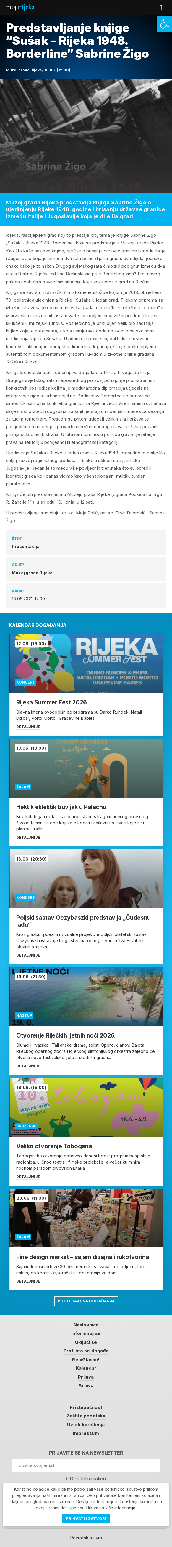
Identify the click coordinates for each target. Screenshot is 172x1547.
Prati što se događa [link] (86, 1351)
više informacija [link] (120, 1507)
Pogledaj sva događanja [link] (86, 1300)
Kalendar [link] (86, 1368)
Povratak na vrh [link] (86, 1538)
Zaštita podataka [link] (85, 1416)
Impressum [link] (86, 1433)
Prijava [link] (86, 1377)
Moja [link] (20, 7)
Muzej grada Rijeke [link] (32, 572)
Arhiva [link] (85, 1385)
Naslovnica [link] (86, 1325)
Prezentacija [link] (26, 546)
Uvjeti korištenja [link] (86, 1424)
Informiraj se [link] (86, 1333)
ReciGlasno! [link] (86, 1359)
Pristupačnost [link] (86, 1407)
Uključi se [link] (86, 1342)
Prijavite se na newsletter (86, 1453)
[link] (164, 24)
